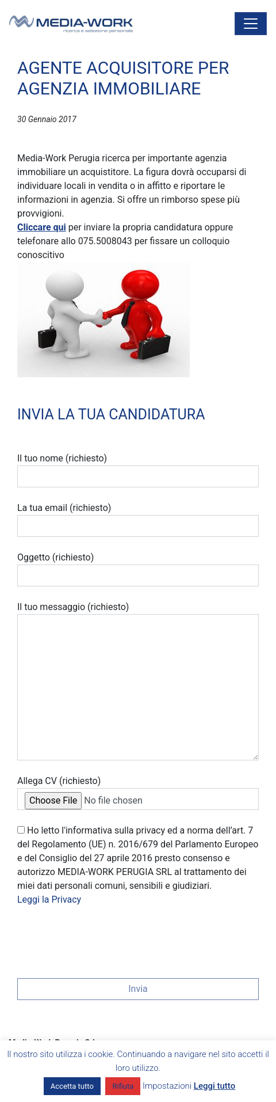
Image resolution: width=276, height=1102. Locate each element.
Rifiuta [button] (122, 1086)
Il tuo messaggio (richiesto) (138, 680)
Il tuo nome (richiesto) (138, 470)
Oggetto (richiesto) (138, 569)
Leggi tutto (214, 1086)
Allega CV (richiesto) (138, 792)
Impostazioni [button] (167, 1086)
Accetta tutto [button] (72, 1086)
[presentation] (104, 938)
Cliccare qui (41, 227)
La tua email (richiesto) (138, 519)
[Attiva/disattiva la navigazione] (251, 23)
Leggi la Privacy (49, 899)
